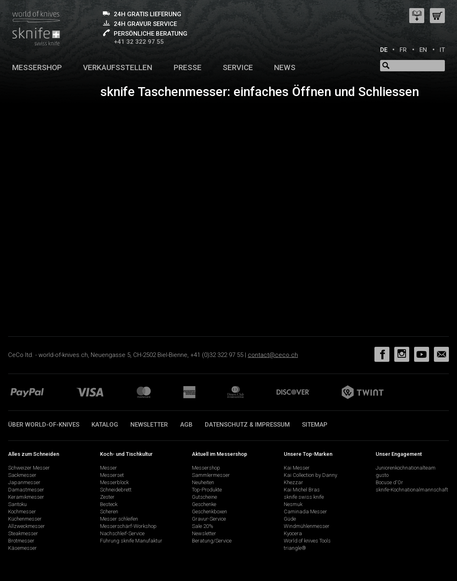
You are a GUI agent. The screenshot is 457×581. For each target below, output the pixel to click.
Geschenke (204, 504)
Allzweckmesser (26, 526)
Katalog (104, 424)
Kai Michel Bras (302, 490)
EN (423, 49)
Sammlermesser (211, 475)
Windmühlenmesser (306, 526)
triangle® (295, 548)
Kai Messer (297, 468)
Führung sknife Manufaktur (131, 541)
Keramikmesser (26, 497)
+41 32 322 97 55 (139, 41)
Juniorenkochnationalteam (406, 468)
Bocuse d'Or (389, 482)
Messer (108, 468)
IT (442, 49)
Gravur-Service (209, 519)
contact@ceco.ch (273, 355)
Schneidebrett (116, 490)
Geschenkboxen (209, 511)
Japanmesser (24, 482)
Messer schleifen (119, 519)
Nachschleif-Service (122, 533)
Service (238, 67)
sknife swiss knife (304, 497)
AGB (186, 424)
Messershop (37, 67)
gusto (382, 475)
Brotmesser (21, 541)
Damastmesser (26, 490)
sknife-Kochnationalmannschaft (412, 490)
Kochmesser (22, 511)
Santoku (17, 504)
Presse (188, 67)
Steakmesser (23, 533)
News (284, 67)
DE (383, 49)
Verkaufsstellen (117, 67)
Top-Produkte (207, 490)
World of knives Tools (307, 541)
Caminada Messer (305, 511)
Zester (107, 497)
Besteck (108, 504)
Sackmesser (22, 475)
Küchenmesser (25, 519)
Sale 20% (202, 526)
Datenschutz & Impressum (247, 424)
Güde (290, 519)
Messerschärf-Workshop (128, 526)
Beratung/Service (212, 541)
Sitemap (314, 424)
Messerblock (114, 482)
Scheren (109, 511)
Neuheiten (203, 482)
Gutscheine (204, 497)
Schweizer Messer (29, 468)
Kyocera (293, 533)
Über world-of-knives (43, 424)
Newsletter (149, 424)
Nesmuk (293, 504)
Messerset (112, 475)
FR (403, 49)
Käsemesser (22, 548)
